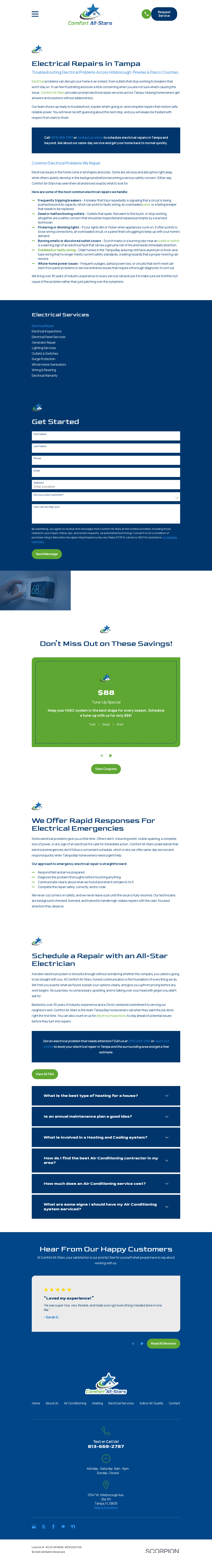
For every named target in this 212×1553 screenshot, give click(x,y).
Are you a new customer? (49, 494)
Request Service (164, 14)
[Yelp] (43, 1526)
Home (36, 1403)
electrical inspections (111, 1016)
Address (39, 482)
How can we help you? (47, 507)
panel (146, 204)
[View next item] (111, 755)
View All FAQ (45, 1074)
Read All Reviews (163, 1343)
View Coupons (106, 769)
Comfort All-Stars (53, 92)
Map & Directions (106, 1508)
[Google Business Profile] (34, 1526)
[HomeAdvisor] (63, 1526)
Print (120, 724)
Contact (174, 1403)
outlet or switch (169, 241)
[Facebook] (53, 1526)
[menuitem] (106, 326)
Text (92, 724)
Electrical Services (121, 1403)
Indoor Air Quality (151, 1403)
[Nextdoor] (73, 1526)
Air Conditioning (75, 1403)
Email (37, 470)
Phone (37, 458)
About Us (52, 1403)
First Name (40, 434)
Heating (97, 1403)
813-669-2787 (106, 1446)
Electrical (38, 81)
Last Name (40, 446)
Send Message (47, 554)
